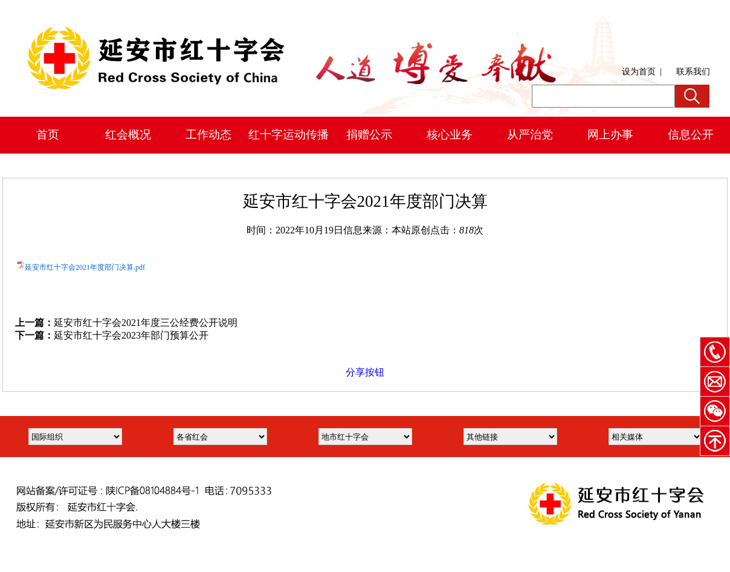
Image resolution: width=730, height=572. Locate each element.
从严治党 (530, 134)
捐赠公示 (369, 134)
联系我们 (693, 71)
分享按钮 (365, 372)
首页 (47, 134)
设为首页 (639, 71)
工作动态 (208, 134)
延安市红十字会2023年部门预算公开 (131, 335)
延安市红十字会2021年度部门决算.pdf (85, 267)
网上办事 (610, 134)
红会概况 (128, 134)
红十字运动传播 (288, 134)
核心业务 (450, 134)
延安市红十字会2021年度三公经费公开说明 (145, 322)
